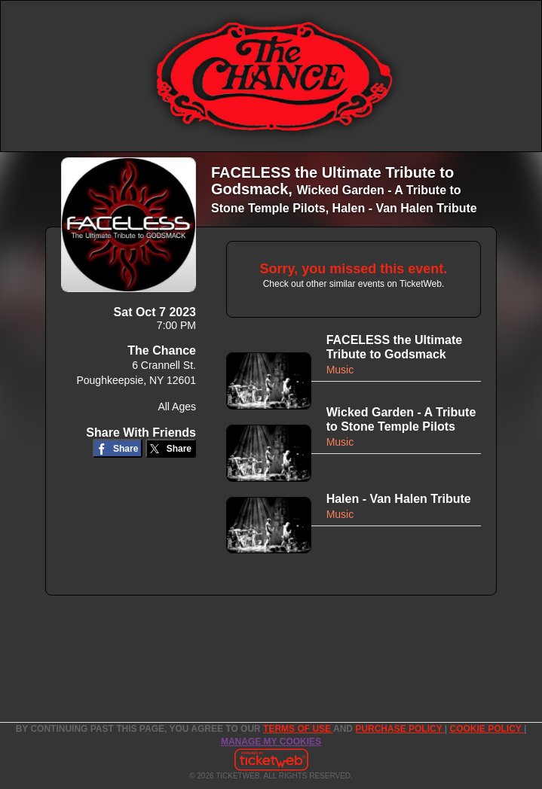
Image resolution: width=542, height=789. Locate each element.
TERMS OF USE (298, 729)
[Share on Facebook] (118, 448)
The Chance (161, 350)
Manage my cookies (271, 741)
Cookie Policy (487, 729)
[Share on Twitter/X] (170, 448)
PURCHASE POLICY (399, 729)
